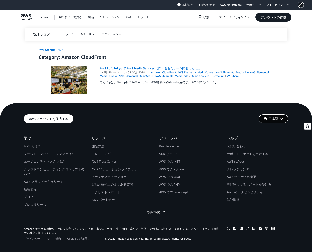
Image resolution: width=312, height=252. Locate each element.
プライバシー (32, 238)
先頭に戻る (156, 212)
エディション (110, 34)
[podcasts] (266, 229)
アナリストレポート (106, 192)
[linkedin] (241, 229)
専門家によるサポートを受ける (249, 184)
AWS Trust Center (104, 161)
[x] (228, 229)
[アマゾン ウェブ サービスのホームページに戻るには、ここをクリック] (26, 19)
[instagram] (247, 229)
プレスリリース (35, 205)
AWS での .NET (169, 161)
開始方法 (98, 146)
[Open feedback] (307, 126)
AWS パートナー (103, 200)
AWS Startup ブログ (52, 49)
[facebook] (234, 229)
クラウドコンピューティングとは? (48, 154)
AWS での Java (169, 177)
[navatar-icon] (301, 5)
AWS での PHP (169, 184)
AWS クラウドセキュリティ (43, 182)
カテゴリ (86, 34)
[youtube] (260, 229)
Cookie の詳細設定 (79, 238)
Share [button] (233, 75)
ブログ (28, 197)
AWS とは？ (32, 146)
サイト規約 (54, 238)
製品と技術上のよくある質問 (112, 184)
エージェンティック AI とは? (44, 161)
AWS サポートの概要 (241, 177)
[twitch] (253, 229)
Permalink (218, 75)
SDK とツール (169, 154)
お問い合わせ (236, 146)
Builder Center (169, 146)
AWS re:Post (235, 161)
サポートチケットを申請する (247, 154)
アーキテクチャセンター (109, 177)
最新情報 (30, 189)
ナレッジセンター (239, 169)
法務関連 (233, 200)
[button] (305, 5)
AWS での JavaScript (173, 192)
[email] (273, 229)
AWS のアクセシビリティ (245, 192)
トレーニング (101, 154)
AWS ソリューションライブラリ (114, 169)
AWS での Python (171, 169)
